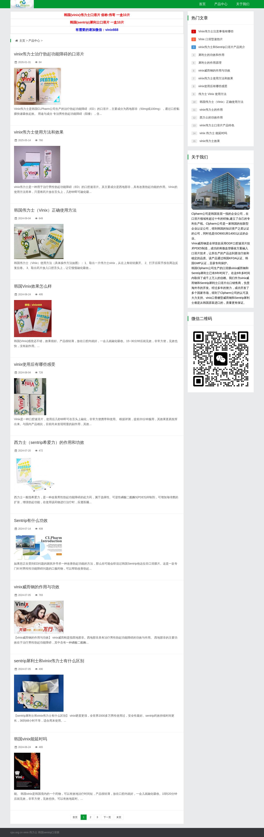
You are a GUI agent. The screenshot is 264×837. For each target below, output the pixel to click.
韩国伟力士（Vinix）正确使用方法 (45, 210)
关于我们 (242, 4)
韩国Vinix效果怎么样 (33, 286)
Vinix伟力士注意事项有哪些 (215, 31)
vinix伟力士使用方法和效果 (39, 132)
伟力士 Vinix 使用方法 (212, 94)
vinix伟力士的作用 (211, 109)
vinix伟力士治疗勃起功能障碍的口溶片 (49, 54)
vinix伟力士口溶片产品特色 (217, 125)
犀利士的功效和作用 (211, 54)
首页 (202, 4)
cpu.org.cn (16, 832)
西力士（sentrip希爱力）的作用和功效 (49, 442)
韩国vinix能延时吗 (30, 739)
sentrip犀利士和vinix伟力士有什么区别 (49, 661)
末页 (118, 817)
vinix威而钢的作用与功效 (36, 587)
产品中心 (220, 4)
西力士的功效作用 (211, 117)
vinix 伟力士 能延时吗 (213, 133)
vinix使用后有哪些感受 (34, 364)
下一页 (107, 817)
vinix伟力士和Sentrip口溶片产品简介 (221, 47)
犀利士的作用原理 (210, 62)
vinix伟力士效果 (210, 141)
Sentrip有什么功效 (31, 520)
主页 (22, 40)
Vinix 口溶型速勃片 (210, 39)
